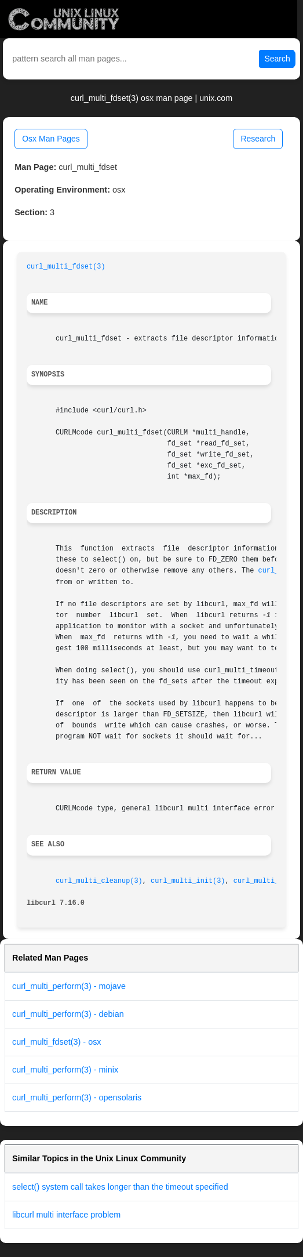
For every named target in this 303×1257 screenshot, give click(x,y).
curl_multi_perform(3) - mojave (69, 986)
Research (257, 138)
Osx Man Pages (51, 138)
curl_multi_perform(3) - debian (68, 1014)
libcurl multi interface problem (66, 1214)
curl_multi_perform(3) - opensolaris (76, 1097)
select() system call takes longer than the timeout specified (120, 1186)
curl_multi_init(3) (188, 881)
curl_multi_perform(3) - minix (65, 1069)
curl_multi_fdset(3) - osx (56, 1041)
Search (277, 58)
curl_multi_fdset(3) (66, 267)
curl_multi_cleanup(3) (99, 881)
